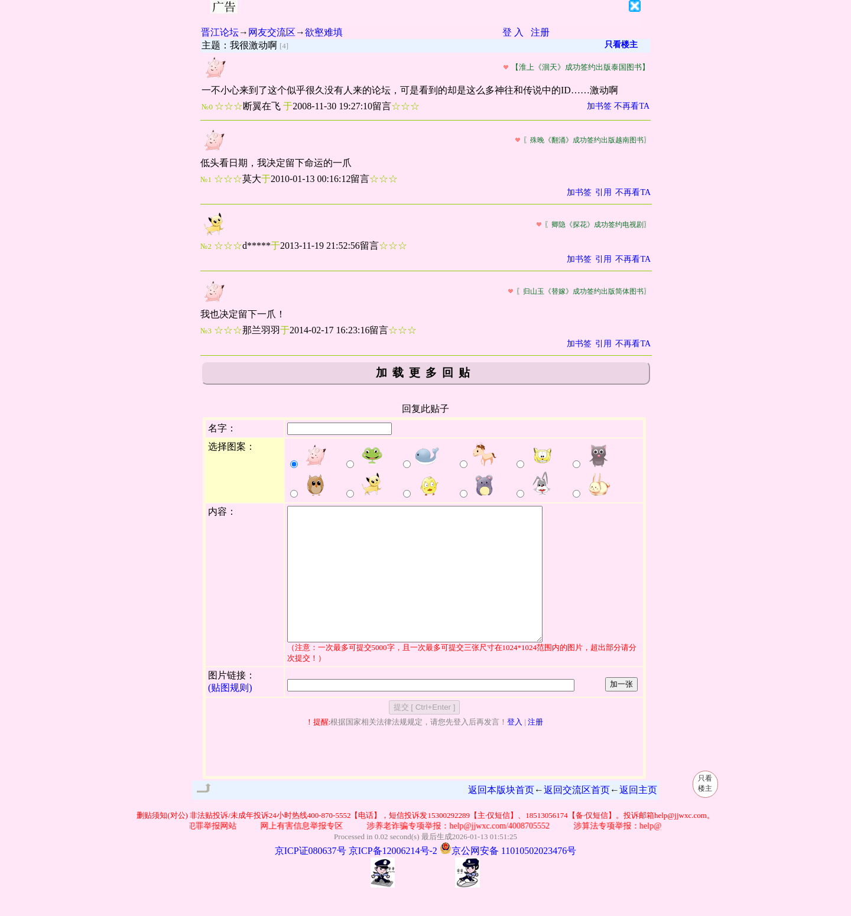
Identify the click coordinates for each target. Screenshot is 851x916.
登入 (514, 748)
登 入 (513, 32)
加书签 (599, 106)
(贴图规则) (230, 714)
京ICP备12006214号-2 (393, 877)
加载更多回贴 (425, 372)
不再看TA (631, 106)
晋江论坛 (220, 32)
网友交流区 (271, 32)
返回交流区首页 (577, 816)
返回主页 (638, 816)
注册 (540, 32)
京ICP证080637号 (310, 877)
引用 (603, 192)
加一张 (621, 710)
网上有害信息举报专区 (305, 852)
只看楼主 (621, 44)
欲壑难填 (324, 32)
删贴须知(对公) (162, 841)
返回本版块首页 (501, 816)
